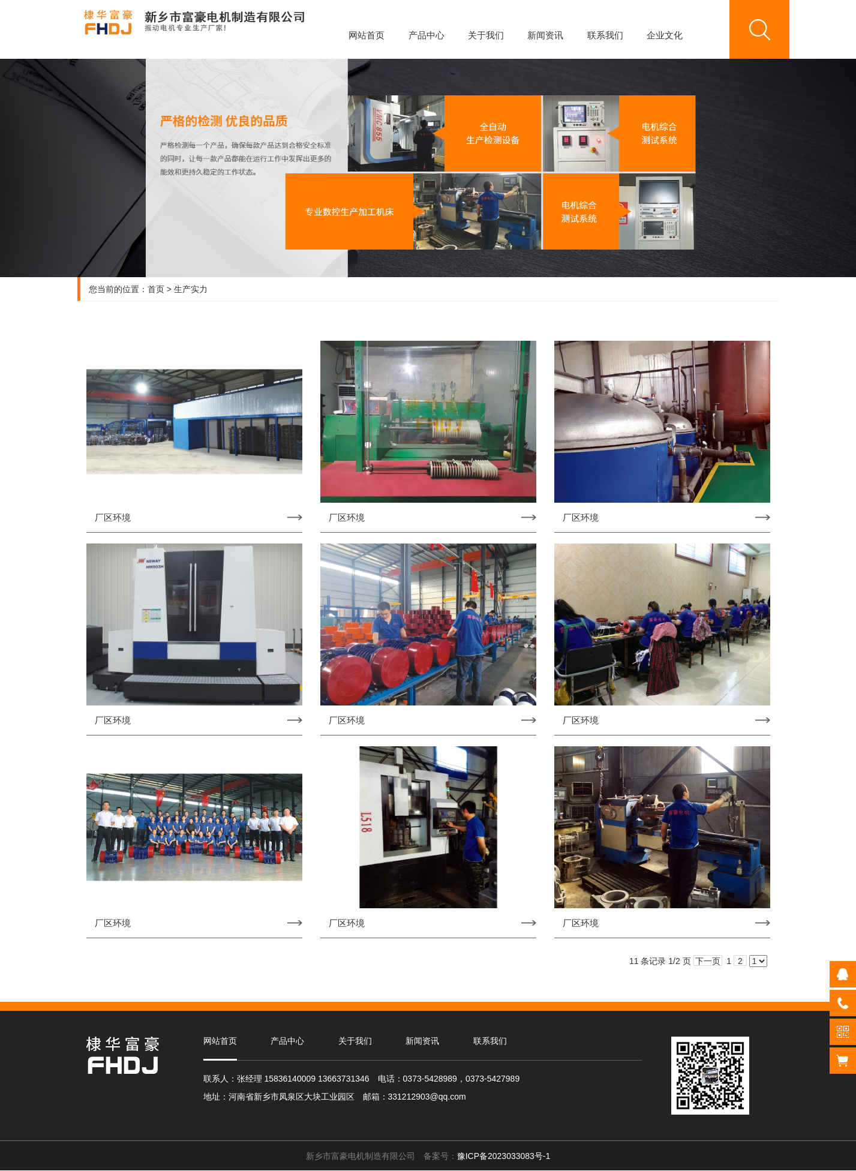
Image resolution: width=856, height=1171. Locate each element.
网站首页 (367, 35)
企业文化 (665, 35)
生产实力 (191, 289)
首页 (156, 289)
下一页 (707, 961)
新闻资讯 (545, 35)
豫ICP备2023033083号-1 (504, 1156)
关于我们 (486, 35)
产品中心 (426, 35)
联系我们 (605, 35)
